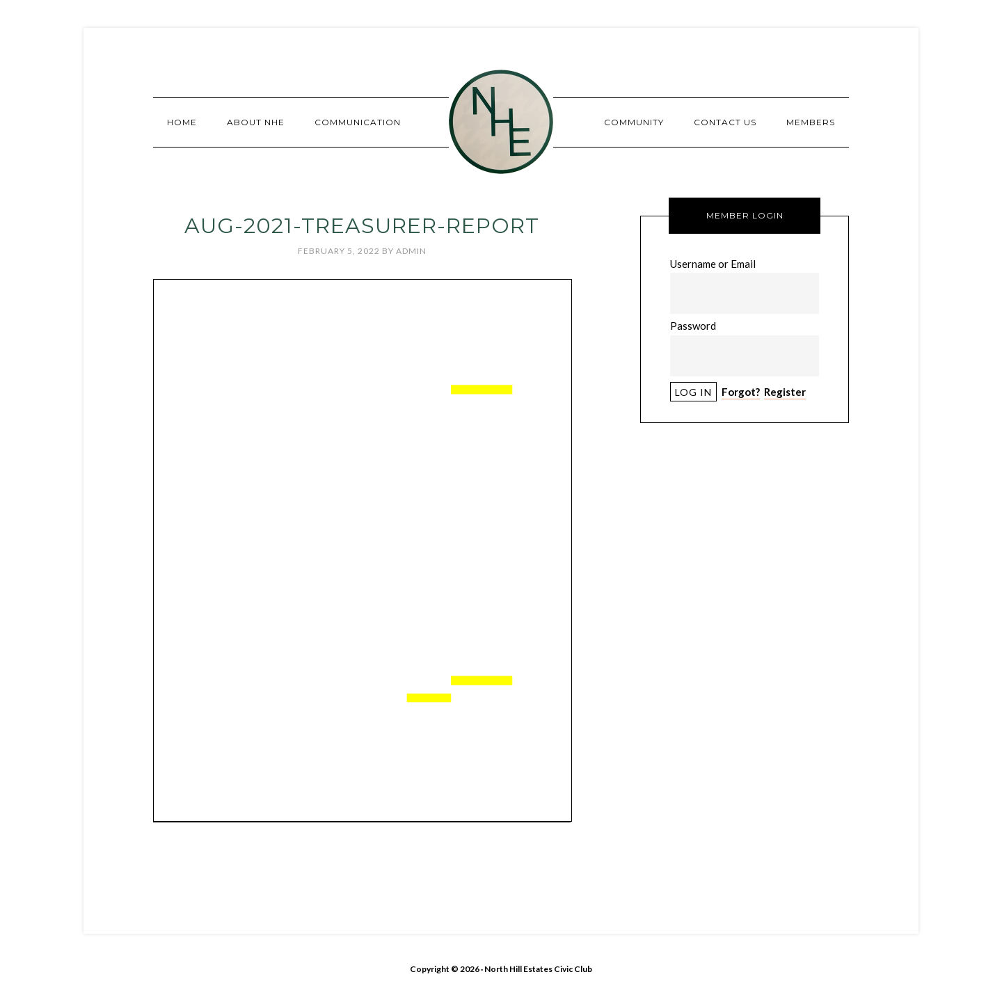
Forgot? (741, 391)
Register (785, 391)
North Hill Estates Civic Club (501, 122)
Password (693, 325)
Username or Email (713, 263)
